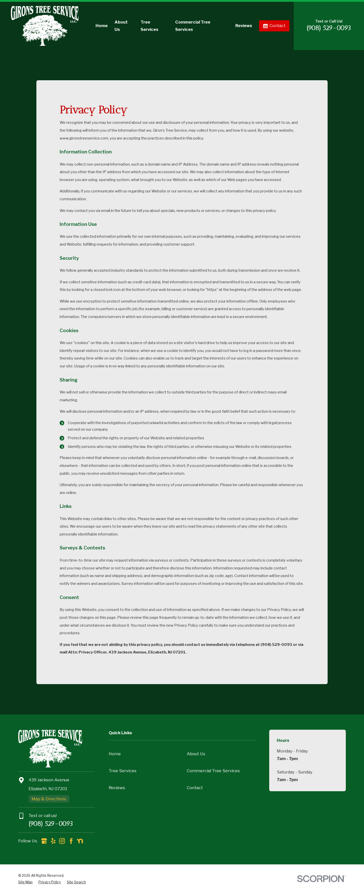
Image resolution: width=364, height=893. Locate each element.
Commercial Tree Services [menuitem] (192, 25)
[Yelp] (53, 841)
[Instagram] (62, 841)
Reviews (117, 787)
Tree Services (122, 770)
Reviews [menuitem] (243, 25)
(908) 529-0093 (329, 28)
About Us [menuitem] (121, 25)
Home (115, 753)
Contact (274, 25)
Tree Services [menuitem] (149, 25)
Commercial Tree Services (213, 770)
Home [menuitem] (102, 25)
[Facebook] (71, 841)
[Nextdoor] (80, 841)
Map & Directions (49, 798)
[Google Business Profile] (44, 841)
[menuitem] (25, 882)
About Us (196, 753)
